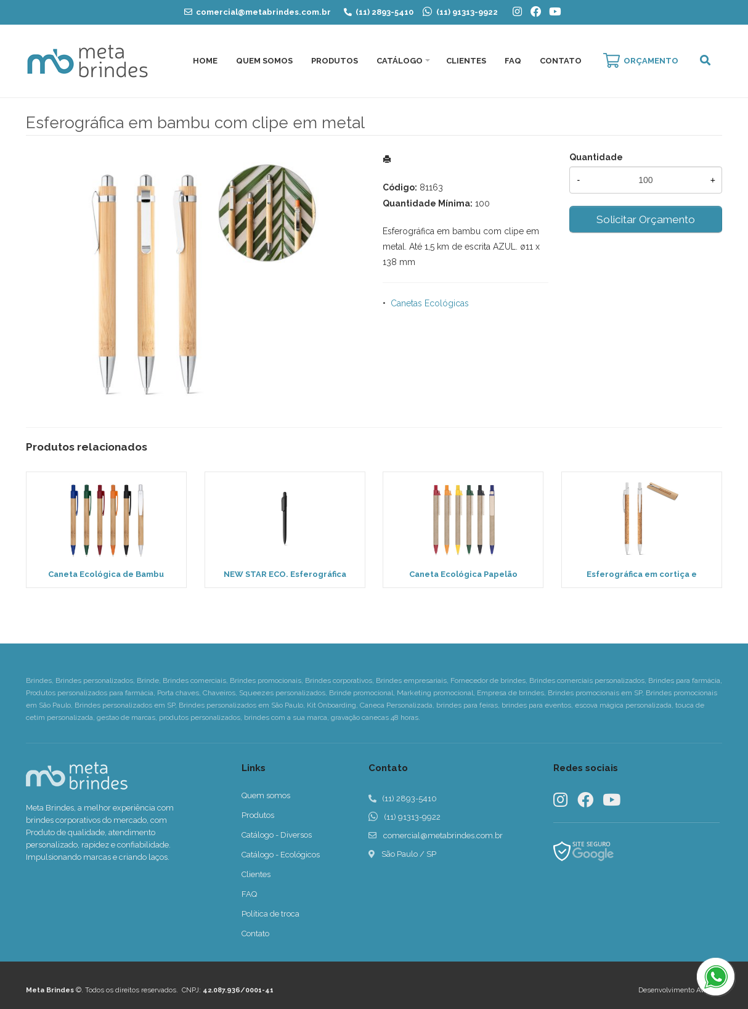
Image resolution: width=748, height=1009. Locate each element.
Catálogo (399, 60)
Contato (561, 60)
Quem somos (266, 795)
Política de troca (270, 913)
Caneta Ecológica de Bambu (106, 574)
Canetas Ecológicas (430, 303)
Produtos (334, 60)
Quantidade (596, 157)
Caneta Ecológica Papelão (463, 574)
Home (205, 60)
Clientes (466, 60)
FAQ (513, 60)
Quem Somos (264, 60)
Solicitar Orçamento (645, 219)
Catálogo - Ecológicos (281, 854)
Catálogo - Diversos (277, 834)
